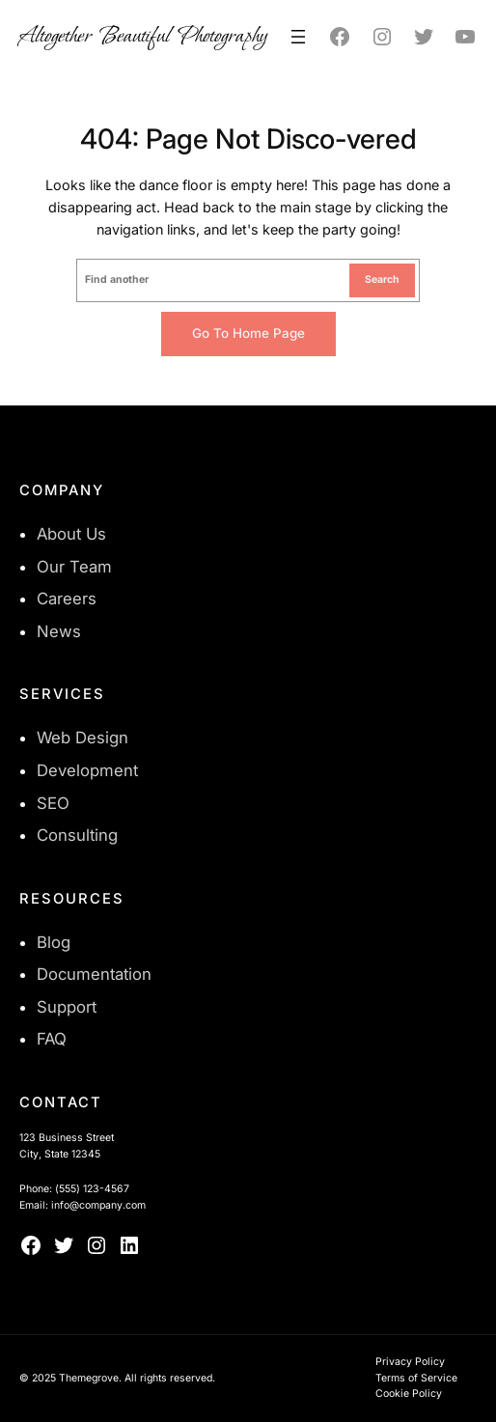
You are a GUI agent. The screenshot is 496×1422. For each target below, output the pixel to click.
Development (87, 770)
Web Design (82, 737)
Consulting (77, 835)
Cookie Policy (408, 1393)
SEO (53, 803)
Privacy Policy (410, 1361)
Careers (66, 598)
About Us (71, 534)
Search (382, 279)
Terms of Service (416, 1378)
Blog (53, 942)
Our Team (74, 566)
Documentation (94, 974)
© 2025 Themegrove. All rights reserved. (117, 1378)
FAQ (52, 1038)
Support (66, 1007)
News (59, 631)
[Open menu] (298, 36)
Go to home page (248, 333)
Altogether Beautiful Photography (143, 36)
